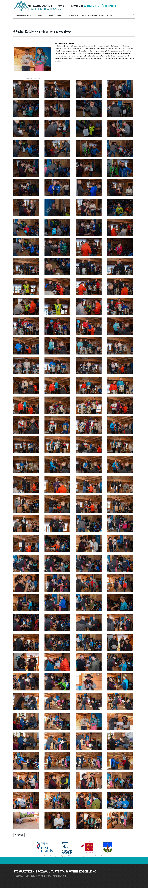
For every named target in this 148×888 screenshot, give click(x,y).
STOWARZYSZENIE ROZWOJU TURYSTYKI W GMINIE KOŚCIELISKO (54, 871)
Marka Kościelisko (89, 16)
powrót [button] (19, 835)
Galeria (109, 16)
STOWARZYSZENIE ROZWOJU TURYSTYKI (72, 6)
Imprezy (60, 16)
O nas (101, 16)
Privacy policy (24, 876)
